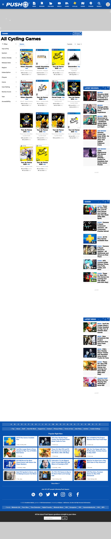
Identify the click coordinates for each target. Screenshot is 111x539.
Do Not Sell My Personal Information (80, 502)
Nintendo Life (16, 507)
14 (93, 280)
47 (93, 356)
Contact (49, 429)
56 (93, 268)
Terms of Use (68, 429)
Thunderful (39, 70)
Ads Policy (78, 429)
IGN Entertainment (45, 502)
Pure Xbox (25, 507)
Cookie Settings (95, 429)
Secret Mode (55, 99)
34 (93, 343)
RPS (103, 507)
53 (93, 123)
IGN (66, 507)
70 (93, 385)
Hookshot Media (29, 502)
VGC (80, 507)
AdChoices (66, 502)
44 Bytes (59, 502)
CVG (98, 507)
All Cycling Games (21, 38)
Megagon (45, 70)
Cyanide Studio (60, 70)
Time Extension (35, 507)
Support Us (41, 429)
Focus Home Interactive (74, 101)
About (18, 429)
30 (93, 242)
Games (5, 33)
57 (93, 99)
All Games (77, 33)
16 (93, 213)
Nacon (54, 70)
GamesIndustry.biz (89, 507)
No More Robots (74, 68)
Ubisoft (22, 70)
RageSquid (74, 70)
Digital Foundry (47, 507)
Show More (55, 483)
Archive (86, 429)
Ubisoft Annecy (29, 70)
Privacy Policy (58, 429)
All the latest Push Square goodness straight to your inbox (55, 514)
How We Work (31, 429)
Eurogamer (73, 507)
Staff (23, 429)
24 (93, 253)
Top (12, 429)
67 (93, 112)
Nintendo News (58, 507)
